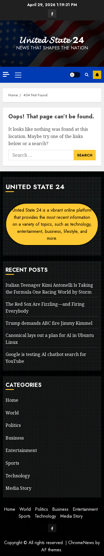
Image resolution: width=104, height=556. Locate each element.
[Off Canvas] (6, 74)
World (12, 413)
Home (12, 400)
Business (15, 438)
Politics (13, 425)
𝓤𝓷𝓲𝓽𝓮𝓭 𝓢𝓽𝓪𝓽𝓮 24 (52, 40)
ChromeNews (81, 542)
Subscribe (97, 75)
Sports (12, 463)
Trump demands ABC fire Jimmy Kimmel (49, 323)
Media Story (18, 488)
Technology (18, 476)
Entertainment (21, 450)
